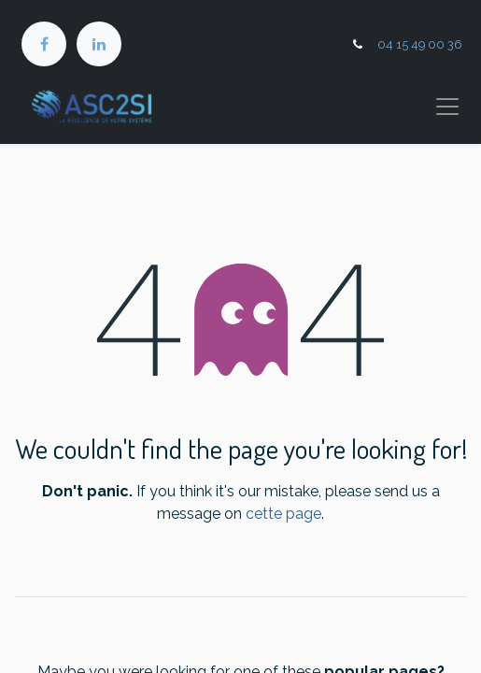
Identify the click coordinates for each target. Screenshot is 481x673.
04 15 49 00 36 (419, 44)
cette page (283, 514)
